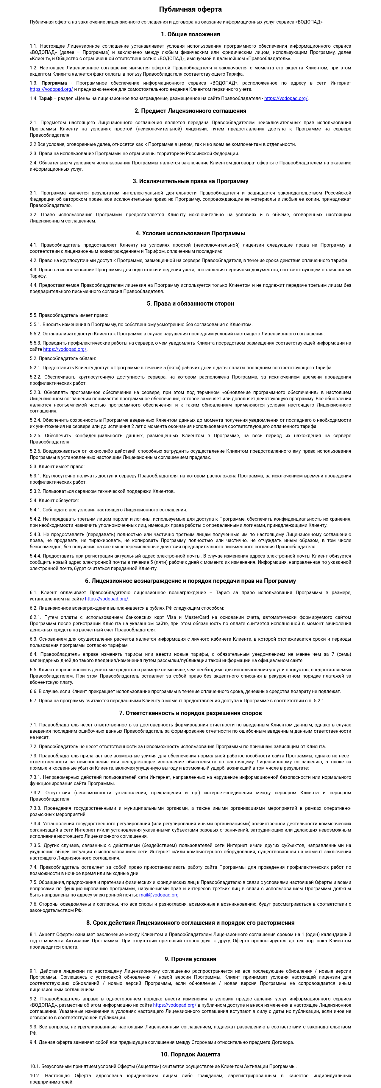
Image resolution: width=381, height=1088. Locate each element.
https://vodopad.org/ (51, 89)
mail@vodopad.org (159, 895)
